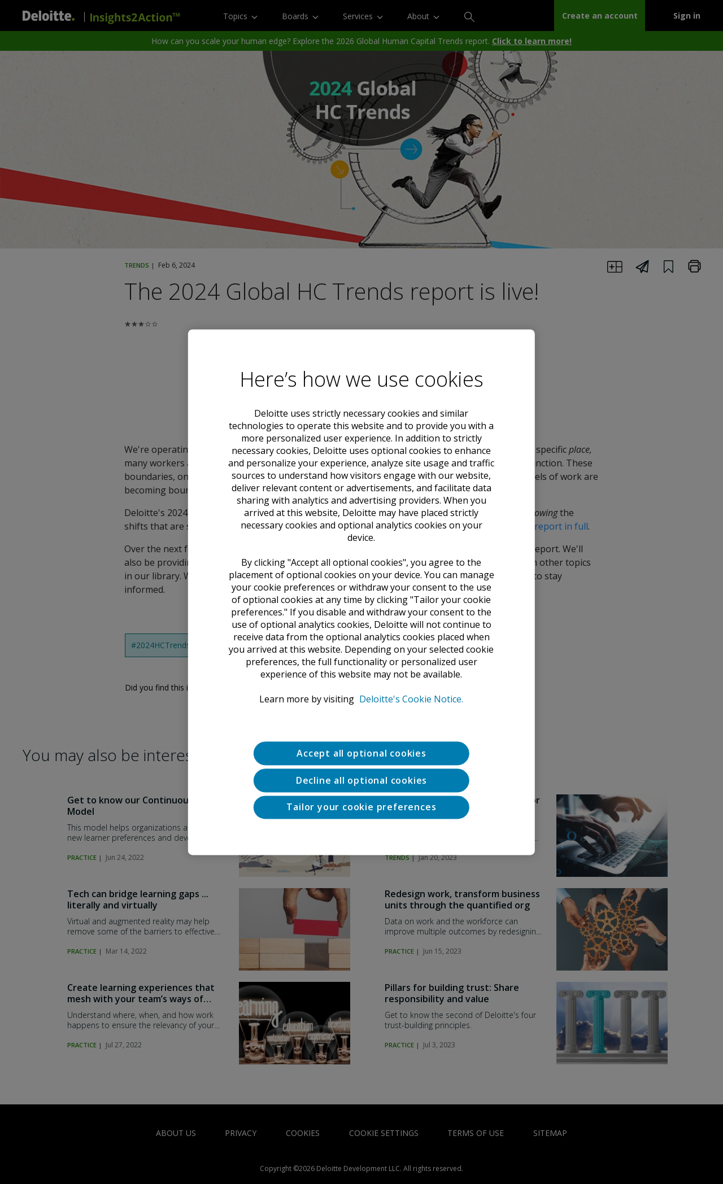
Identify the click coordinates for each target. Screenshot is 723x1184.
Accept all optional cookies (361, 753)
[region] (361, 592)
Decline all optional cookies (361, 780)
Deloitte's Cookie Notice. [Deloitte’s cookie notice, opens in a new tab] (411, 699)
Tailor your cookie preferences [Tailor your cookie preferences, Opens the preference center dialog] (361, 807)
